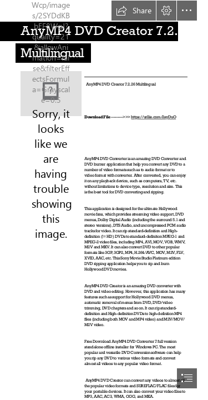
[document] (104, 200)
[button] (133, 11)
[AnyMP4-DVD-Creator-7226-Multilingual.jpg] (51, 94)
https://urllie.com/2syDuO (153, 116)
